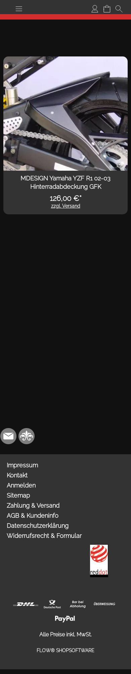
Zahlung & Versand (33, 505)
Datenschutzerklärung (38, 525)
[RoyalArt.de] (26, 436)
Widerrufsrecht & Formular (44, 535)
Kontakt (17, 475)
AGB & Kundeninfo (32, 515)
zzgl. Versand (65, 206)
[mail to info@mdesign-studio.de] (8, 436)
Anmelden (21, 485)
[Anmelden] (94, 8)
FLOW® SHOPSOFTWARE (65, 650)
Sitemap (18, 495)
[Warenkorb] (106, 8)
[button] (18, 8)
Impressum (22, 465)
